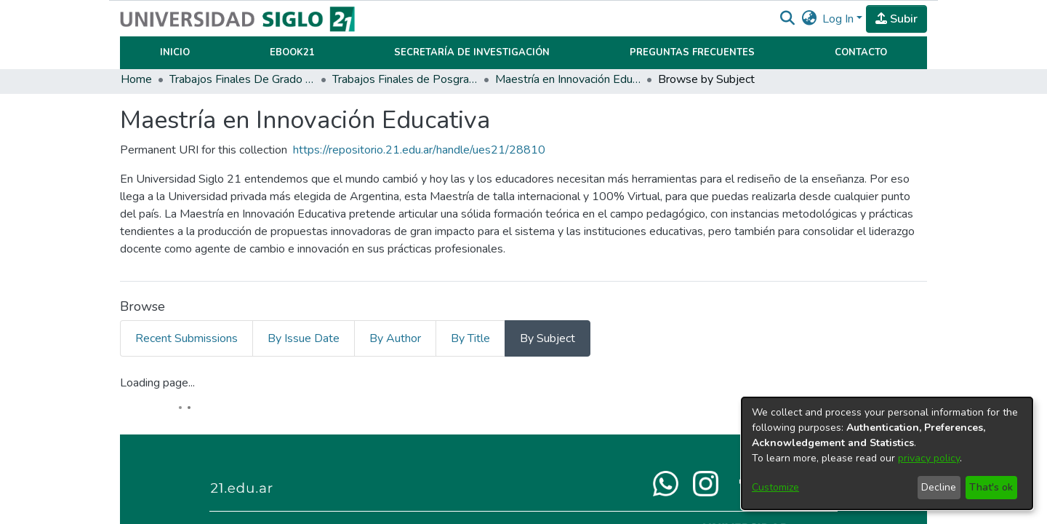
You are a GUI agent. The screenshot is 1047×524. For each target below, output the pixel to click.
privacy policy (929, 458)
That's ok (991, 487)
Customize (775, 487)
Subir (896, 19)
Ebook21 (292, 52)
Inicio (175, 52)
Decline (938, 487)
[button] (787, 19)
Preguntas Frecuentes (692, 52)
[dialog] (887, 453)
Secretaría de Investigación (472, 52)
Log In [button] (839, 19)
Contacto (861, 52)
